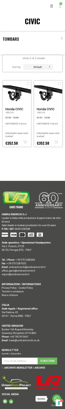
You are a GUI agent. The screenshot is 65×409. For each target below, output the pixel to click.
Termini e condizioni (13, 291)
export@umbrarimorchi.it (15, 274)
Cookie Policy (26, 287)
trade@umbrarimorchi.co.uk (24, 340)
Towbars (11, 39)
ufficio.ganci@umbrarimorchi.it (18, 270)
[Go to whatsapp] (56, 398)
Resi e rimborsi (10, 295)
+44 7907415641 (19, 336)
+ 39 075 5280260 (25, 259)
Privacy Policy (9, 287)
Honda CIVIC (14, 109)
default (42, 67)
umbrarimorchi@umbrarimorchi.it (27, 267)
